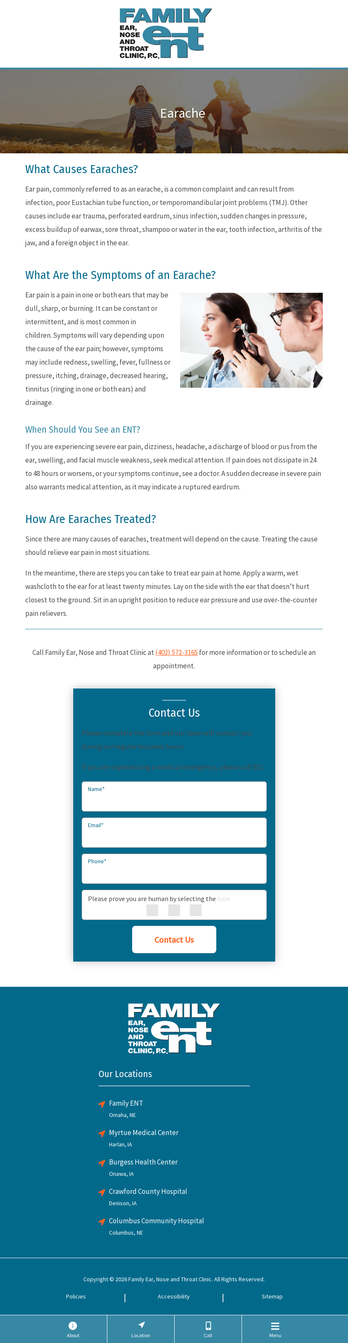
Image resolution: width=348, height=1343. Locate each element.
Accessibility (174, 1296)
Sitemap (272, 1296)
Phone (97, 861)
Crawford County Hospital (148, 1191)
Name (96, 789)
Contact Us (174, 939)
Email (96, 825)
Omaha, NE (122, 1115)
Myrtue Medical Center (143, 1132)
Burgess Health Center (143, 1162)
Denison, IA (123, 1203)
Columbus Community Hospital (156, 1220)
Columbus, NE (126, 1232)
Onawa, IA (121, 1173)
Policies (76, 1296)
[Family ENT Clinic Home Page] (166, 32)
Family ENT (126, 1103)
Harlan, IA (120, 1144)
